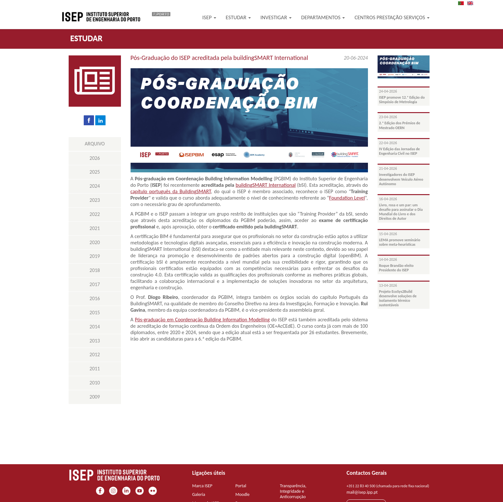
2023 (95, 200)
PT (463, 3)
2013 (95, 341)
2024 (95, 186)
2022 (95, 214)
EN (472, 3)
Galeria (198, 494)
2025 (95, 172)
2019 (95, 256)
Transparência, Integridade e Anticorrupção (293, 491)
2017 (95, 284)
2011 (95, 369)
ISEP (209, 17)
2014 (95, 327)
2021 (95, 228)
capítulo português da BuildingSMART (171, 191)
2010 (95, 383)
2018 (95, 270)
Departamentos (323, 17)
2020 (95, 242)
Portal (240, 486)
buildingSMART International (266, 185)
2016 (95, 298)
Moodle (242, 494)
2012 (95, 354)
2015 (95, 312)
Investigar (276, 17)
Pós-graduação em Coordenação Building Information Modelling (202, 320)
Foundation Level (347, 198)
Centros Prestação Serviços (392, 17)
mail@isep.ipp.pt (362, 492)
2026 (95, 158)
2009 (95, 397)
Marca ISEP (202, 486)
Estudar (238, 17)
